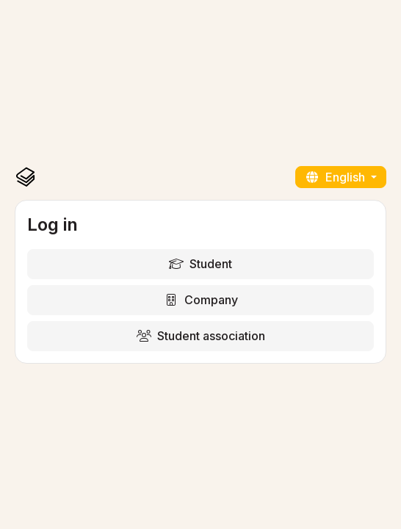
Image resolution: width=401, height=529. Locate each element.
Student (200, 263)
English (336, 177)
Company (201, 299)
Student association (201, 335)
